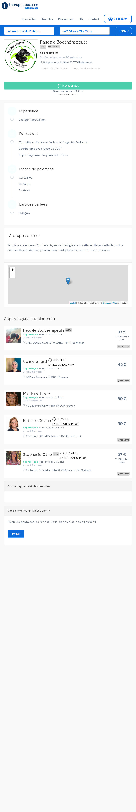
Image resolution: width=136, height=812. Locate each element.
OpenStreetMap (110, 303)
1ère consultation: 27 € (66, 91)
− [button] (12, 275)
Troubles (47, 19)
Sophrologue (49, 53)
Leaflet (73, 303)
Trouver (124, 30)
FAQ (80, 19)
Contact (94, 19)
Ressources (65, 19)
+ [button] (12, 270)
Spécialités (29, 19)
